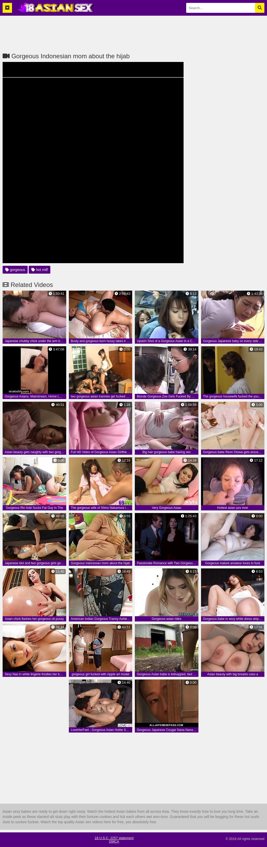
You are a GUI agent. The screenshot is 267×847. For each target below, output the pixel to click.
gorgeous (15, 270)
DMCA (114, 841)
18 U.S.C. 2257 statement (114, 838)
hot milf (39, 270)
